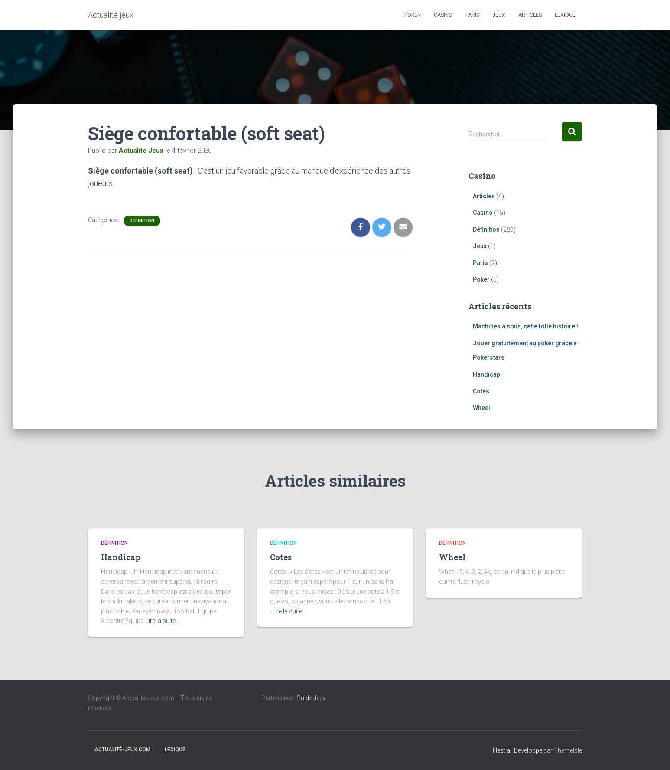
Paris (472, 15)
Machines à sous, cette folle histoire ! (525, 326)
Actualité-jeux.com (122, 750)
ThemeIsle (568, 750)
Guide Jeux (311, 698)
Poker (412, 15)
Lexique (565, 15)
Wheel (481, 407)
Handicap (486, 374)
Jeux (498, 15)
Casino (443, 15)
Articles (530, 15)
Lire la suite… (162, 620)
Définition (142, 220)
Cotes (481, 391)
